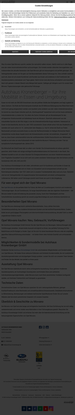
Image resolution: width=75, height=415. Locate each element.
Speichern (15, 51)
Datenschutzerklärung (60, 17)
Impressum (5, 20)
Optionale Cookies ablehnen (44, 51)
